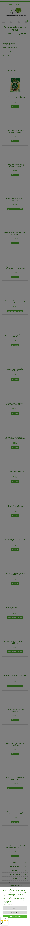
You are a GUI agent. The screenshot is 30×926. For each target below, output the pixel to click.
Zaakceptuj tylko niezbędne (15, 908)
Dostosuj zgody (15, 912)
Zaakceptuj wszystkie (15, 916)
